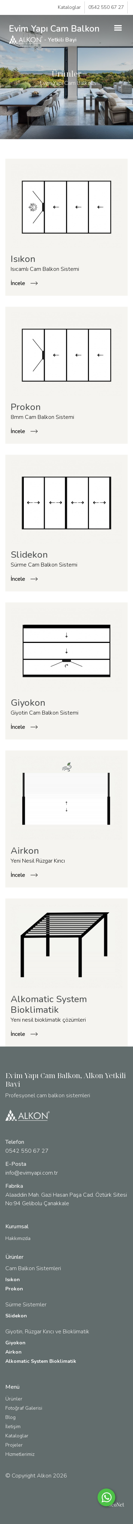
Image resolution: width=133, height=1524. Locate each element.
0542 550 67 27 (106, 7)
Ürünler (13, 1398)
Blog (10, 1417)
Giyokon (15, 1342)
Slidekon (16, 1315)
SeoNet (116, 1504)
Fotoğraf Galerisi (23, 1408)
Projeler (14, 1445)
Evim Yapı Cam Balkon (54, 33)
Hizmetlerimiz (19, 1454)
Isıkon (12, 1279)
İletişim (13, 1426)
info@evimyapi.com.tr (31, 1173)
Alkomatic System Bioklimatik (40, 1361)
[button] (118, 28)
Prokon (14, 1288)
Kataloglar (69, 7)
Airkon (13, 1352)
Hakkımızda (18, 1238)
